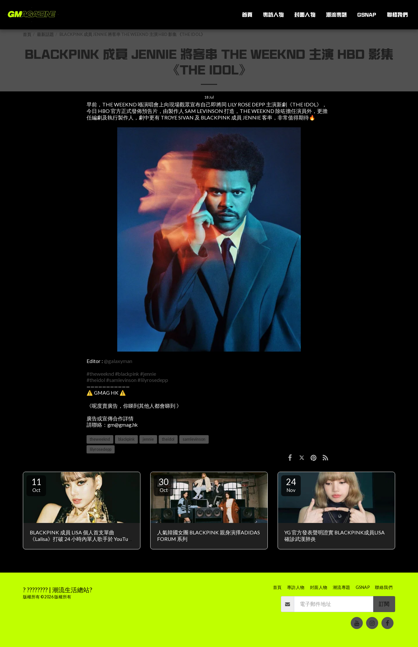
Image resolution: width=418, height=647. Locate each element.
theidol (168, 439)
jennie (148, 439)
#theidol (96, 380)
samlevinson (194, 439)
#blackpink (127, 374)
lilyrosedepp (100, 449)
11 (36, 485)
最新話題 (45, 34)
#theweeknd (100, 374)
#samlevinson (121, 380)
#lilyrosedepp (152, 380)
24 (291, 485)
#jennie (148, 374)
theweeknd (100, 439)
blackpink (126, 439)
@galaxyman (118, 361)
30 (163, 485)
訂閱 (384, 604)
